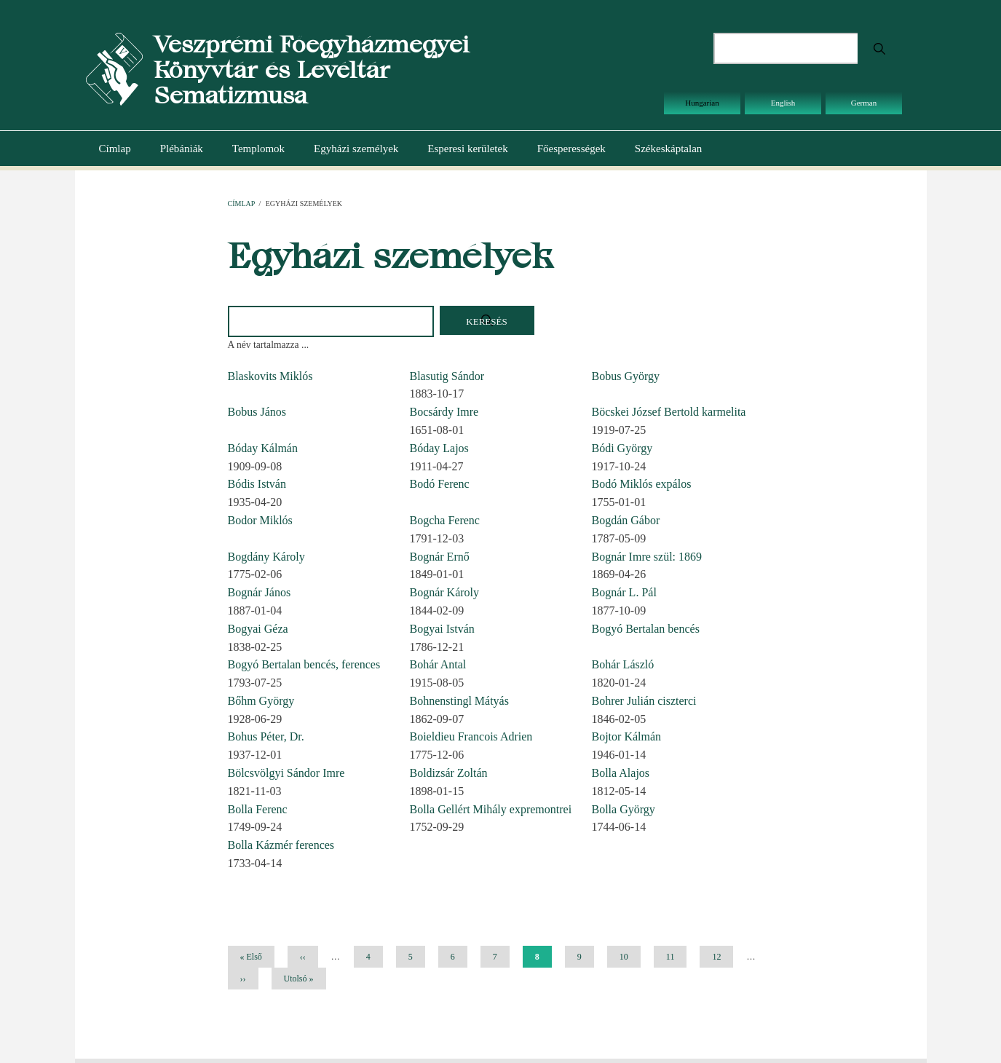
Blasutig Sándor (447, 376)
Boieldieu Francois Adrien (471, 736)
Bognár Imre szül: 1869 (647, 556)
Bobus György (626, 376)
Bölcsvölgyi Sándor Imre (286, 773)
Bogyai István (442, 629)
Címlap (115, 148)
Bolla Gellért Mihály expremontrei (491, 809)
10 (629, 957)
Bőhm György (261, 701)
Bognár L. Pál (624, 592)
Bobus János (257, 412)
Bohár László (623, 664)
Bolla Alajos (621, 773)
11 (676, 957)
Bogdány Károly (266, 556)
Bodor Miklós (260, 520)
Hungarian (702, 102)
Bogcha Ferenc (445, 520)
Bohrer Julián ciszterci (644, 701)
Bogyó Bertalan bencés (646, 629)
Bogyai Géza (258, 629)
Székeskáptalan (668, 148)
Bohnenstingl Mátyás (459, 701)
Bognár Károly (445, 592)
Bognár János (259, 592)
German (864, 102)
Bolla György (623, 809)
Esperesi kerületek (467, 148)
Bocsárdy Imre (444, 412)
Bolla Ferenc (258, 809)
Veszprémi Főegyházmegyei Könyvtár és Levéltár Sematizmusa (311, 69)
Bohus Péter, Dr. (266, 736)
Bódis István (257, 484)
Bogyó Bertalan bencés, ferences (304, 664)
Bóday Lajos (439, 448)
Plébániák (181, 148)
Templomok (258, 148)
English (783, 102)
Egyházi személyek (356, 148)
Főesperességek (571, 148)
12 (722, 957)
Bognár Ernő (440, 556)
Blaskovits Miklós (270, 376)
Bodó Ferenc (440, 484)
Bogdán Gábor (626, 520)
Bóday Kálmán (263, 448)
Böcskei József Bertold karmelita (669, 412)
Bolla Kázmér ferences (281, 845)
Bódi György (622, 448)
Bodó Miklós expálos (642, 484)
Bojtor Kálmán (627, 736)
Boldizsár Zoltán (449, 773)
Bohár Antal (438, 664)
